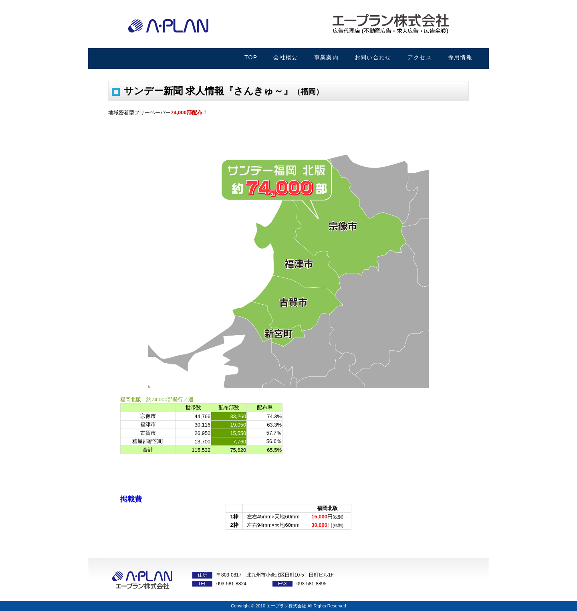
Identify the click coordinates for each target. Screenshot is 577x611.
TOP (250, 57)
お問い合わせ (373, 57)
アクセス (420, 57)
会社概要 (285, 57)
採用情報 (460, 57)
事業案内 (326, 57)
